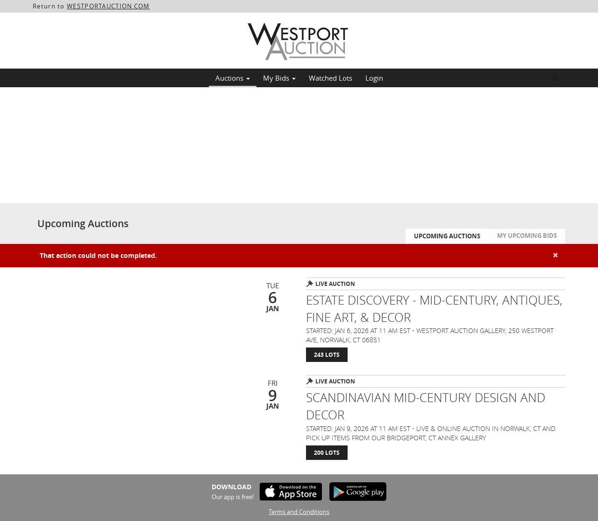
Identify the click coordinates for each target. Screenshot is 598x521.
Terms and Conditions (299, 511)
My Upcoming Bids (527, 235)
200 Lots (327, 453)
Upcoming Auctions (447, 236)
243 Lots (327, 355)
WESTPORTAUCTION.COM (108, 6)
